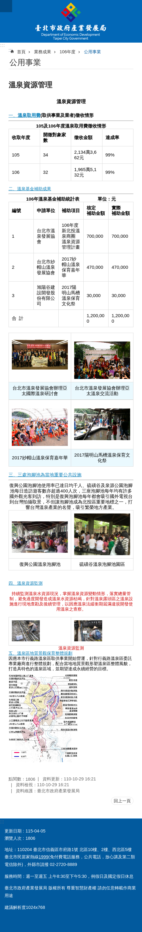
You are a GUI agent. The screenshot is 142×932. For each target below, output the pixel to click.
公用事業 (92, 51)
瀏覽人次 (13, 838)
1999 (43, 856)
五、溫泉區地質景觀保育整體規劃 (40, 653)
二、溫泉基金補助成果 (30, 188)
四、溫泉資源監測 (26, 583)
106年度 (67, 51)
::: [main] (10, 50)
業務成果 (42, 51)
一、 (24, 115)
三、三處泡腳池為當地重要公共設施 (45, 474)
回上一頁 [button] (122, 800)
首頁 (21, 51)
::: (2, 45)
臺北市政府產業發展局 (71, 21)
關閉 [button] (6, 6)
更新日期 (13, 831)
